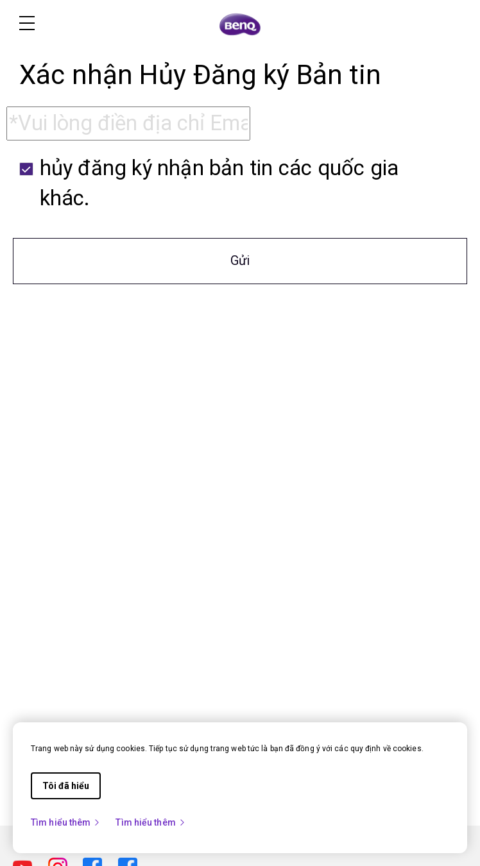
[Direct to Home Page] (240, 24)
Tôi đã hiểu (65, 786)
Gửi (240, 260)
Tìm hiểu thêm (66, 822)
